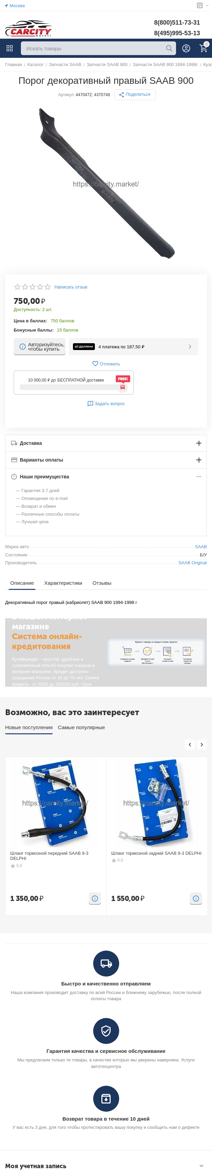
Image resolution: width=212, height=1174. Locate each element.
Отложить (106, 363)
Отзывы (101, 583)
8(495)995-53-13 (177, 33)
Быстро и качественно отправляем (106, 983)
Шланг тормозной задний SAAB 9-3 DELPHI (156, 853)
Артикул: (66, 94)
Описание (22, 583)
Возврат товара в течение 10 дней (105, 1119)
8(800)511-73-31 (177, 22)
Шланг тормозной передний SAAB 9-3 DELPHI (49, 856)
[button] (135, 95)
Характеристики (63, 583)
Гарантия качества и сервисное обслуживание (106, 1051)
